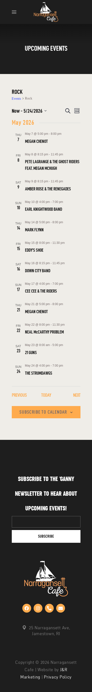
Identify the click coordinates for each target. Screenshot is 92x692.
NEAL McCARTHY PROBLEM (44, 332)
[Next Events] (76, 395)
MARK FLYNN (34, 229)
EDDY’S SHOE (34, 250)
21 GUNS (31, 352)
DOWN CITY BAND (37, 270)
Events (16, 98)
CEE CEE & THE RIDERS (41, 291)
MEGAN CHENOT (36, 141)
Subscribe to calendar (43, 412)
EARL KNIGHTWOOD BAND (43, 209)
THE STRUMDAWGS (38, 373)
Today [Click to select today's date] (46, 395)
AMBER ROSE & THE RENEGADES (48, 188)
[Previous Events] (19, 395)
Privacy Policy (58, 677)
